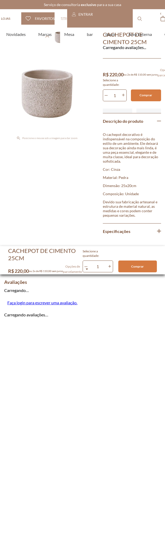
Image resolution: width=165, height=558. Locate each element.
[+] (123, 95)
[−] (106, 95)
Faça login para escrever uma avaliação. (42, 302)
